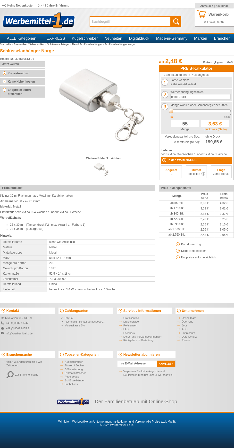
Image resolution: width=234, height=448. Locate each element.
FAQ (126, 329)
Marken (200, 38)
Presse (186, 340)
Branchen (222, 38)
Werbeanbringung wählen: (187, 92)
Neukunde (222, 5)
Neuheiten (113, 38)
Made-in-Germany (171, 38)
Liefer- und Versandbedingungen (142, 336)
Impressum (188, 333)
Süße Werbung (74, 369)
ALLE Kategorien (21, 38)
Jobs (184, 325)
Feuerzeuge (72, 376)
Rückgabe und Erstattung (138, 340)
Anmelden (206, 5)
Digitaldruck (139, 38)
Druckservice (131, 321)
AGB (184, 329)
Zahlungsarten (76, 311)
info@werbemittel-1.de (19, 333)
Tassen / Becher (74, 365)
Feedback (129, 333)
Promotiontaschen (75, 372)
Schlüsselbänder (74, 380)
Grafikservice (131, 318)
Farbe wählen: (179, 80)
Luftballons (71, 384)
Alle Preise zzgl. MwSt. (161, 421)
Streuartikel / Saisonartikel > (30, 44)
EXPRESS (56, 38)
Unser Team (189, 318)
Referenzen (130, 325)
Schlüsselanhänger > (59, 44)
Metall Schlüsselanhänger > (88, 44)
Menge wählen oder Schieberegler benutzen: (199, 105)
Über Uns (187, 321)
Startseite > (7, 44)
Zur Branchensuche (22, 374)
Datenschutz (189, 336)
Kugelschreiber (85, 38)
